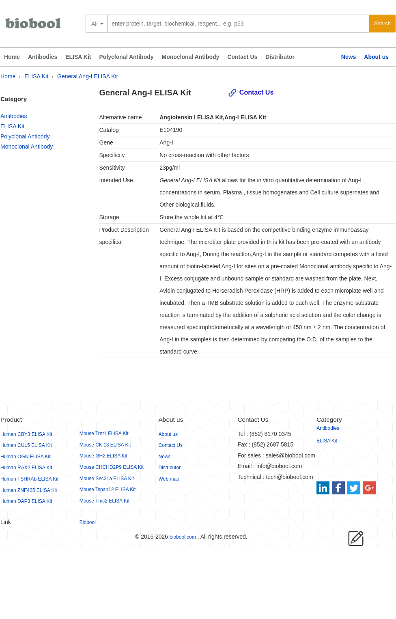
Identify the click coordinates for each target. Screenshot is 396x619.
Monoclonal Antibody (191, 57)
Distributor (280, 57)
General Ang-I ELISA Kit (87, 76)
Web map (169, 479)
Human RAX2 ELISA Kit (26, 467)
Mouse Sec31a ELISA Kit (107, 478)
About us (376, 57)
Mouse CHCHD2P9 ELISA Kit (112, 467)
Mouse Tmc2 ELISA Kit (104, 501)
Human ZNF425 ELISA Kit (28, 490)
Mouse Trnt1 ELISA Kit (104, 433)
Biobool (88, 522)
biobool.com (183, 537)
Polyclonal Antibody (126, 57)
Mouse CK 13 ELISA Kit (105, 445)
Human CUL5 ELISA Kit (26, 445)
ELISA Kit (78, 57)
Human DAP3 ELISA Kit (26, 501)
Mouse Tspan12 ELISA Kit (108, 489)
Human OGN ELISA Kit (25, 456)
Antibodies (42, 57)
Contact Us (242, 57)
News (348, 57)
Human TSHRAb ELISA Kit (29, 479)
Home (12, 57)
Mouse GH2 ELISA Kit (103, 456)
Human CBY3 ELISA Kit (26, 434)
